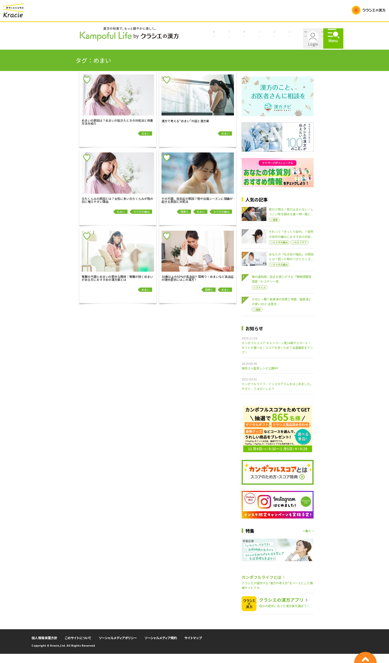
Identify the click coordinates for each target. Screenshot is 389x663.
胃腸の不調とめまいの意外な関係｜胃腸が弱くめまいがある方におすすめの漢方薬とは (117, 287)
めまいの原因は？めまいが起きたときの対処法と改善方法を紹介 (117, 131)
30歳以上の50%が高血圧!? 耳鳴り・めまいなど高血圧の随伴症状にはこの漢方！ (198, 287)
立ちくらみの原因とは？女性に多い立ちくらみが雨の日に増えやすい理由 (117, 209)
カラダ (83, 46)
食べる (157, 46)
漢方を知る (54, 46)
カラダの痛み (141, 221)
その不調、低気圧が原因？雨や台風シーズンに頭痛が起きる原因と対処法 (197, 209)
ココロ (107, 46)
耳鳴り (184, 221)
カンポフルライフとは (271, 46)
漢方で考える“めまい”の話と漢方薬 (185, 130)
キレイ (132, 46)
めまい (145, 143)
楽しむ (182, 46)
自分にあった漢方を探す (221, 46)
